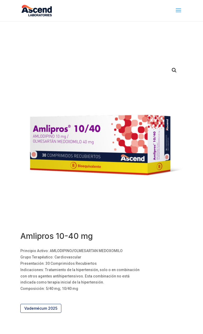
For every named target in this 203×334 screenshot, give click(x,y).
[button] (174, 70)
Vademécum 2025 (40, 308)
